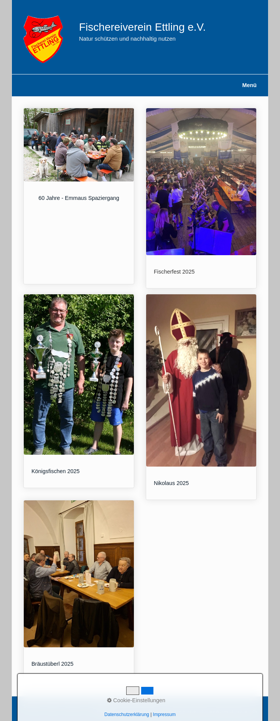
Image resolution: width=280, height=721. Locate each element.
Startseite (31, 706)
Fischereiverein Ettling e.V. (142, 27)
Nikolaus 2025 (201, 397)
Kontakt (52, 706)
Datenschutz (100, 706)
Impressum (73, 706)
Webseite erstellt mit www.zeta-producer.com (212, 711)
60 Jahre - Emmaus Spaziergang (79, 196)
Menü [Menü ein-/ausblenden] (249, 85)
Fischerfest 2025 (201, 198)
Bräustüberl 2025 (79, 590)
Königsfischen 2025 (79, 391)
